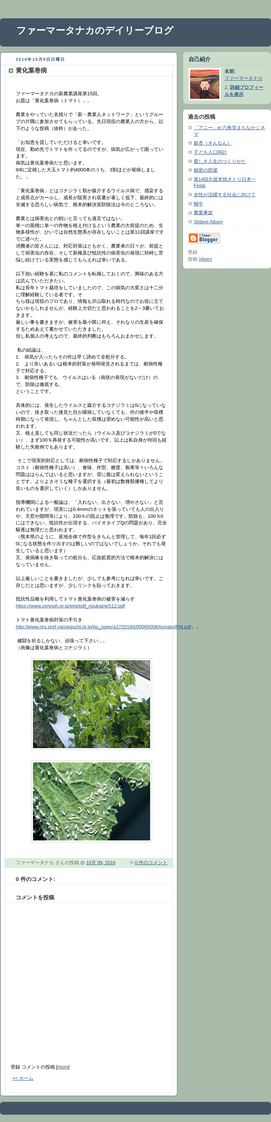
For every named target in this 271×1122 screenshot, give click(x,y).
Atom (62, 1067)
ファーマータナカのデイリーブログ (95, 30)
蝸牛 (198, 204)
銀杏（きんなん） (213, 143)
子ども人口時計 (210, 152)
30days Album (208, 221)
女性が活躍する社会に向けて (225, 194)
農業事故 (203, 212)
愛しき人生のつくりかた (220, 161)
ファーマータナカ (243, 78)
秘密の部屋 (206, 170)
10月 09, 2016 (100, 862)
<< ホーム (22, 1078)
